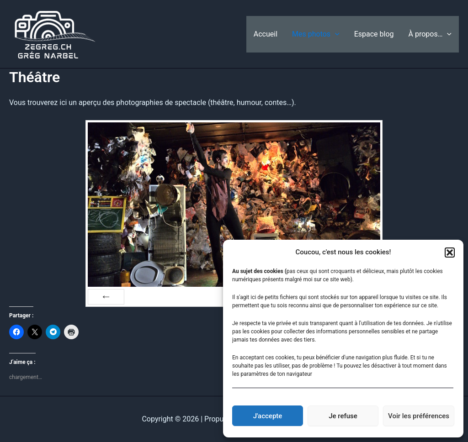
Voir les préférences (418, 416)
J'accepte (267, 416)
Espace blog (374, 34)
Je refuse (343, 416)
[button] (449, 252)
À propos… (430, 34)
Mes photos (316, 34)
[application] (335, 34)
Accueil (265, 34)
